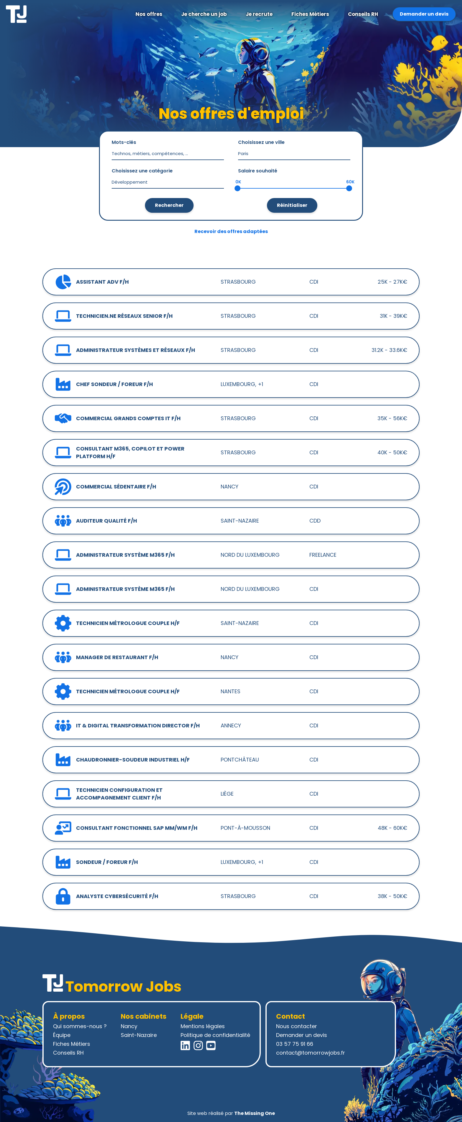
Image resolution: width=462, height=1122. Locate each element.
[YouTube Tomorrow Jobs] (211, 1045)
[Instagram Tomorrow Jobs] (198, 1045)
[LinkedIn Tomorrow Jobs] (185, 1045)
